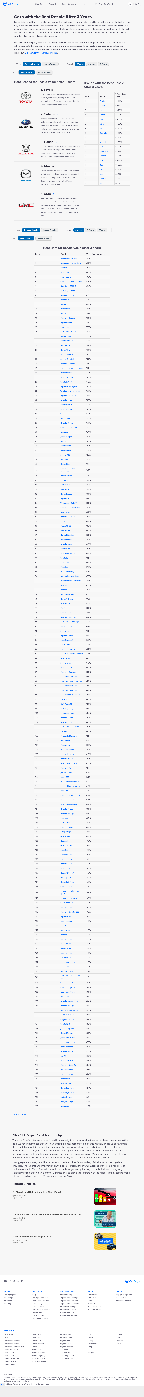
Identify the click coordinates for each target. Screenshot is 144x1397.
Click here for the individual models (41, 52)
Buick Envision (66, 854)
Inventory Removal (123, 1301)
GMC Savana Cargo (68, 617)
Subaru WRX (65, 455)
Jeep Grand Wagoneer (69, 992)
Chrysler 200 (9, 1352)
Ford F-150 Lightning (68, 971)
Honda (102, 110)
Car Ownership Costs (40, 1301)
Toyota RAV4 (65, 300)
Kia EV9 (63, 925)
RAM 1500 (64, 966)
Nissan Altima (66, 841)
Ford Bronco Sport (67, 594)
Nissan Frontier (66, 459)
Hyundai (103, 156)
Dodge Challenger (11, 1358)
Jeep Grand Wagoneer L (69, 1037)
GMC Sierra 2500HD (68, 331)
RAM (101, 128)
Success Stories (94, 1306)
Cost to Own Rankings (41, 1309)
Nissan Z (63, 585)
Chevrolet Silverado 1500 (70, 795)
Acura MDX (8, 1335)
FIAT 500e (64, 818)
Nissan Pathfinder (67, 882)
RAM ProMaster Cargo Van (71, 681)
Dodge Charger (10, 1361)
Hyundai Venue (66, 400)
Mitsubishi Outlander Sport (71, 781)
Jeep (101, 174)
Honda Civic (65, 309)
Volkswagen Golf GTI (68, 503)
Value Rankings (38, 1306)
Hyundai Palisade (67, 759)
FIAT (101, 160)
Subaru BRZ (65, 272)
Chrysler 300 (9, 1355)
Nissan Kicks (65, 464)
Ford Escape (65, 930)
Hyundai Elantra (66, 423)
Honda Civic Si (66, 373)
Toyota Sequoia (66, 635)
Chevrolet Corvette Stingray (71, 654)
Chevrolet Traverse (67, 859)
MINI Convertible (67, 749)
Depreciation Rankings (69, 1298)
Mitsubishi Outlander (69, 804)
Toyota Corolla (66, 405)
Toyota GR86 (65, 268)
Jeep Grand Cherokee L (69, 1042)
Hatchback (92, 1344)
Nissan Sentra (66, 539)
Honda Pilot (65, 740)
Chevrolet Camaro (67, 318)
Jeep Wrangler (66, 436)
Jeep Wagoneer (66, 939)
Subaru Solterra (66, 1060)
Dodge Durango (66, 1101)
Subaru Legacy (66, 663)
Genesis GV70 (38, 1341)
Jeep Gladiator (66, 626)
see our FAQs (65, 1176)
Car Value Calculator (40, 1318)
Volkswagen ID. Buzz (68, 898)
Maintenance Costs (67, 1312)
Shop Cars (40, 4)
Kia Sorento (65, 745)
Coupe (91, 1347)
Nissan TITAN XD (67, 873)
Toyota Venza (65, 446)
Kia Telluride (65, 644)
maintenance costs (82, 1154)
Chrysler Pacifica (67, 1019)
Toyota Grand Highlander (70, 391)
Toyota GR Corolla (67, 363)
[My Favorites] (130, 4)
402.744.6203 (121, 1298)
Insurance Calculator (68, 1309)
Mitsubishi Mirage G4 (69, 736)
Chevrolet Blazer (67, 827)
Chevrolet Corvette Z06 (69, 912)
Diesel (118, 1344)
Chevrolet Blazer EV (68, 1065)
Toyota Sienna (66, 322)
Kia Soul (63, 731)
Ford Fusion (36, 1335)
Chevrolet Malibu (67, 886)
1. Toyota (47, 90)
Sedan (90, 1338)
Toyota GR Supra (67, 295)
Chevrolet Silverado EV (69, 1074)
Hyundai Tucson (66, 717)
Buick (102, 165)
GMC (101, 119)
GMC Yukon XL (66, 704)
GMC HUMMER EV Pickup (70, 727)
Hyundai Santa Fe (67, 864)
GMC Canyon (65, 512)
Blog (34, 1295)
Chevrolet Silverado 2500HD (71, 368)
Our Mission (92, 1295)
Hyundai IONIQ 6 (67, 1005)
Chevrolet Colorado (68, 672)
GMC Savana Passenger (69, 622)
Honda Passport (66, 494)
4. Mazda (47, 166)
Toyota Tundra (66, 336)
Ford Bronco (65, 485)
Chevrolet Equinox (67, 649)
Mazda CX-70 (65, 530)
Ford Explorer (65, 877)
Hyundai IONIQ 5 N (68, 813)
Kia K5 (62, 608)
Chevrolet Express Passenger (67, 469)
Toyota (102, 101)
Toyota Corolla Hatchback (70, 263)
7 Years (103, 64)
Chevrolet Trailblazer (68, 427)
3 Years (80, 64)
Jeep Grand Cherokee (69, 962)
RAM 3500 (64, 327)
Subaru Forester (66, 354)
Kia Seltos (64, 567)
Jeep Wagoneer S (67, 907)
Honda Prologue (67, 1088)
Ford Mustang (66, 921)
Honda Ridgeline (67, 535)
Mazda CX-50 (65, 526)
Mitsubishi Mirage (67, 571)
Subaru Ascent (66, 631)
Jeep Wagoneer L (67, 1047)
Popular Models (31, 230)
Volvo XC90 (65, 1352)
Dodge (102, 183)
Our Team (92, 1298)
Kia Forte (64, 480)
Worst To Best (44, 72)
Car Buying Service (12, 1295)
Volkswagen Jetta (67, 414)
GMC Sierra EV (66, 722)
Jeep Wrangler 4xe (67, 1028)
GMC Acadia (65, 836)
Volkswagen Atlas (67, 903)
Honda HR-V (65, 345)
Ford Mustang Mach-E (69, 1010)
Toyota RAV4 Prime (68, 382)
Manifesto (92, 1303)
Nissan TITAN (65, 948)
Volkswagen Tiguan (68, 708)
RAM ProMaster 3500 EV (70, 695)
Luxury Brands (50, 64)
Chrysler (103, 178)
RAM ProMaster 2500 (68, 685)
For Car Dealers (94, 1309)
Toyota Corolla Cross (68, 258)
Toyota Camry (66, 498)
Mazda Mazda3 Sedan (69, 553)
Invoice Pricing (66, 1295)
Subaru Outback (66, 667)
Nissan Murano (66, 1033)
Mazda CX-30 (65, 603)
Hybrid (118, 1338)
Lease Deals (37, 1312)
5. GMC (46, 194)
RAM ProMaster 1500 (68, 676)
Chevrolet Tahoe (66, 612)
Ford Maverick (66, 277)
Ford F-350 (64, 441)
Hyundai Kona (66, 544)
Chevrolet (103, 133)
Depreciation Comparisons (70, 1301)
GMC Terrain (65, 822)
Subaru (102, 105)
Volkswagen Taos (67, 713)
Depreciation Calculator (69, 1303)
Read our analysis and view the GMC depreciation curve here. (59, 212)
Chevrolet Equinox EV (69, 987)
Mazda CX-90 (65, 944)
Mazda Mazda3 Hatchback (71, 580)
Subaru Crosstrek (67, 359)
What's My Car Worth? (104, 4)
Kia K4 (62, 521)
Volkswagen (104, 151)
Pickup (91, 1341)
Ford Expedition (66, 953)
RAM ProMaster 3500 (68, 690)
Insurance (8, 1301)
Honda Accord (66, 475)
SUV (90, 1335)
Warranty (7, 1303)
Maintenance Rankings (69, 1315)
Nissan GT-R (65, 590)
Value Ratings (37, 1303)
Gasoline (119, 1341)
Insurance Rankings (68, 1306)
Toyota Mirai (65, 1106)
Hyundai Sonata (66, 809)
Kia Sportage (65, 832)
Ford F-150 (64, 791)
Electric (119, 1335)
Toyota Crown (65, 916)
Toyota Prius (65, 558)
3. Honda (47, 142)
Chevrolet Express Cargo (70, 507)
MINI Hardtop (66, 409)
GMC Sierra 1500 (67, 845)
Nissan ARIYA (65, 1083)
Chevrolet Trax (66, 768)
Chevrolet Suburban (68, 800)
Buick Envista (65, 850)
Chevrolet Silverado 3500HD (71, 281)
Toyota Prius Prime (68, 432)
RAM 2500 (64, 562)
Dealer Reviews (69, 4)
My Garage (8, 1298)
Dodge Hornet (66, 1097)
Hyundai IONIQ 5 (67, 1051)
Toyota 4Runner (66, 341)
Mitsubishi (104, 142)
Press (90, 1301)
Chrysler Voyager (67, 1015)
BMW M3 (7, 1338)
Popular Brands (32, 64)
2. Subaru (48, 114)
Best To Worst (27, 72)
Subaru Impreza (66, 377)
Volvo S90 (64, 1350)
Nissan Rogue (66, 935)
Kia (101, 137)
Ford (101, 146)
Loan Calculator (38, 1315)
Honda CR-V (65, 350)
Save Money (86, 4)
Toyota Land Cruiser (68, 395)
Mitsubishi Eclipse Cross (70, 786)
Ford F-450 (64, 313)
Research (54, 4)
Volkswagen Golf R (67, 290)
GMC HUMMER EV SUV (69, 763)
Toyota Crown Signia (68, 386)
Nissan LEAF (65, 1079)
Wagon (91, 1352)
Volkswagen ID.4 (67, 1092)
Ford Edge (64, 996)
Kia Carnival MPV (67, 754)
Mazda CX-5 (65, 489)
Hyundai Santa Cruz (68, 517)
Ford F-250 (64, 777)
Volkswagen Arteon (68, 983)
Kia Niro (63, 699)
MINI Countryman (67, 868)
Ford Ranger (65, 418)
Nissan (102, 169)
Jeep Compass (66, 772)
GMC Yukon (65, 658)
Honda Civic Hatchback (69, 576)
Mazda (102, 115)
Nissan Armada (66, 1069)
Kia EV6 (63, 1056)
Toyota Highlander (67, 549)
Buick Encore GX (66, 640)
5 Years (91, 64)
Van (89, 1350)
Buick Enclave (65, 957)
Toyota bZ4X (65, 1024)
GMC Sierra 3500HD (68, 286)
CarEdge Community (40, 1298)
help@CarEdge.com (124, 1295)
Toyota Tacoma (66, 304)
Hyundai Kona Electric (69, 1001)
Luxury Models (49, 230)
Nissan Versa (65, 450)
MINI (102, 124)
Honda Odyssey (66, 599)
